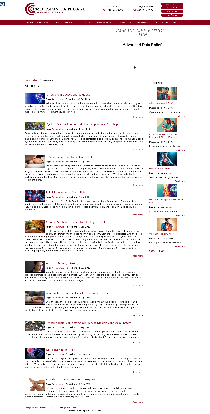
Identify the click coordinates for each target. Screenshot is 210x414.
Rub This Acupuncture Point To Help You (71, 379)
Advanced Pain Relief (142, 44)
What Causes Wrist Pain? (161, 103)
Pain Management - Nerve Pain (66, 192)
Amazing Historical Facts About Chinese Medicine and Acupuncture (88, 323)
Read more (137, 117)
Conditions (125, 22)
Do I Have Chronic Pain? (61, 349)
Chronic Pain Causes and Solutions (68, 94)
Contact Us (172, 8)
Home (30, 22)
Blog (155, 22)
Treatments (142, 22)
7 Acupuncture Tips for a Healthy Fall (69, 157)
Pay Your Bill (172, 15)
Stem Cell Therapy (63, 22)
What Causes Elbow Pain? (161, 234)
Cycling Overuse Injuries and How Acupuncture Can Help (82, 124)
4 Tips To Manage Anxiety (62, 263)
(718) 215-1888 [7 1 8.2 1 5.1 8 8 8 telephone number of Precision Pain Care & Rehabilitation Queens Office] (115, 9)
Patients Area (169, 22)
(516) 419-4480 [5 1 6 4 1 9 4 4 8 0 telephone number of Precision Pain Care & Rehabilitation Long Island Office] (145, 9)
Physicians (43, 22)
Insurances (172, 11)
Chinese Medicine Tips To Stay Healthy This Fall (76, 222)
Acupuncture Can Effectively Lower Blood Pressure (78, 293)
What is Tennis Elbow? (159, 168)
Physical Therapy (105, 22)
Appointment (172, 4)
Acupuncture (84, 22)
